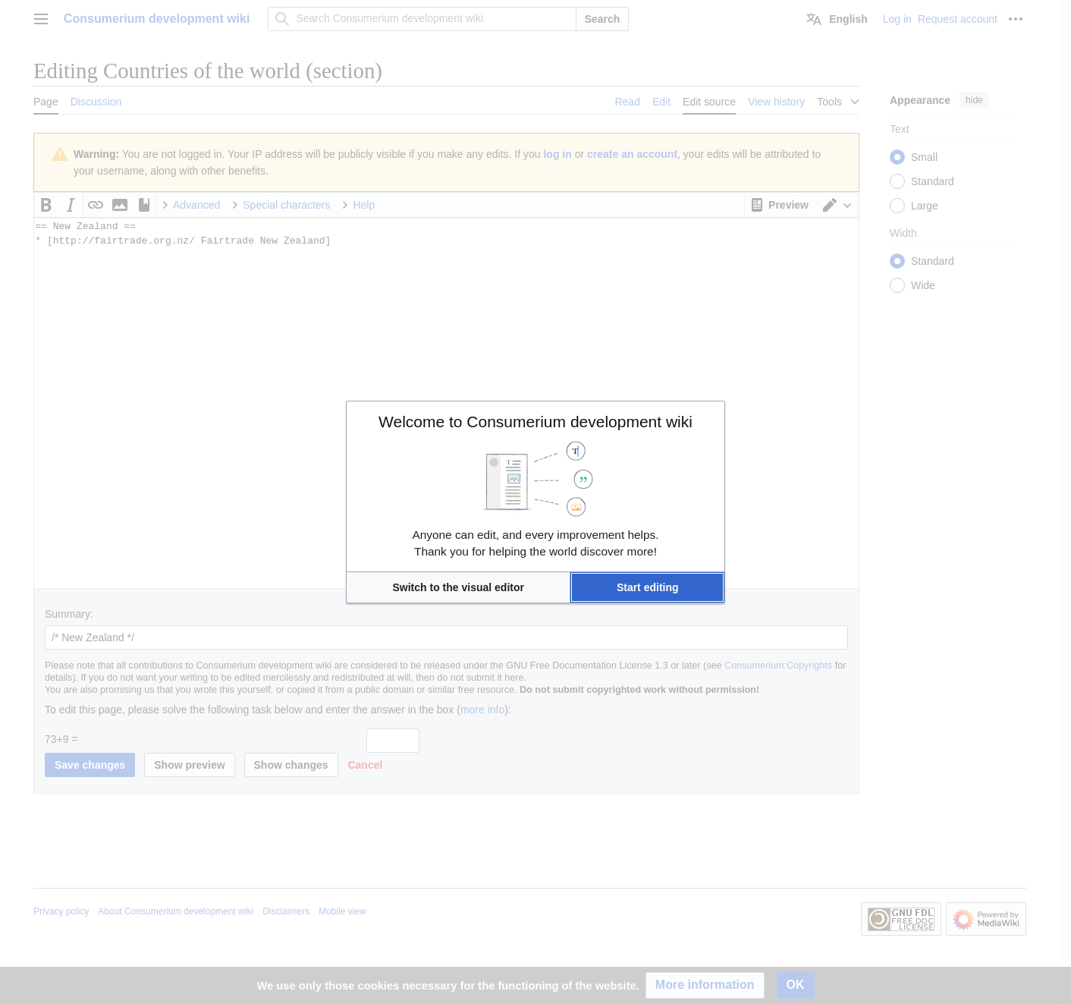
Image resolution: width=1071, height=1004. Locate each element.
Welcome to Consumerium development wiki (535, 421)
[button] (458, 587)
